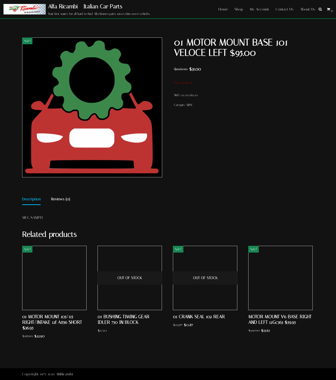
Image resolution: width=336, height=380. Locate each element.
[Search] (320, 9)
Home (223, 9)
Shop (238, 9)
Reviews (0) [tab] (60, 199)
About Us (307, 9)
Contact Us (285, 9)
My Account (259, 9)
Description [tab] (31, 199)
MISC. (189, 105)
